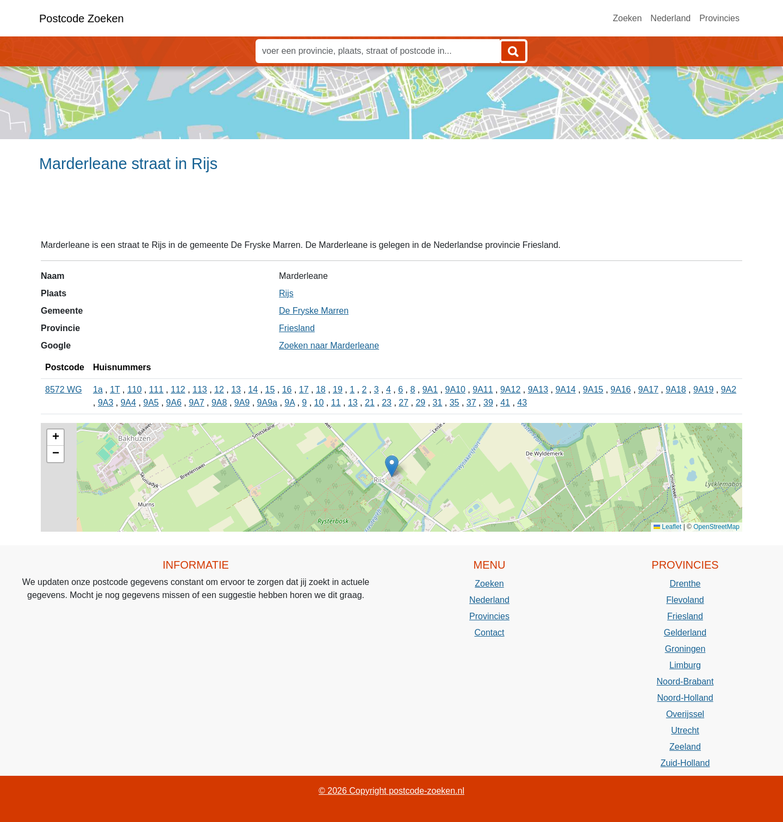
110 (134, 389)
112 (178, 389)
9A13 (538, 389)
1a (98, 389)
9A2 (728, 389)
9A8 (219, 402)
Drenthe (685, 583)
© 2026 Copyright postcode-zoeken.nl (391, 790)
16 (287, 389)
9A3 (105, 402)
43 (522, 402)
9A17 (648, 389)
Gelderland (685, 632)
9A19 (703, 389)
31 (438, 402)
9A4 (128, 402)
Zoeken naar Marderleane (329, 345)
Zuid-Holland (685, 763)
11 (336, 402)
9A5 (151, 402)
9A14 (565, 389)
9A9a (267, 402)
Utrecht (685, 730)
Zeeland (685, 746)
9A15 (593, 389)
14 (253, 389)
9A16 (621, 389)
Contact (489, 632)
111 (156, 389)
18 (321, 389)
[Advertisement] (391, 210)
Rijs (286, 293)
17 (304, 389)
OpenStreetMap (716, 527)
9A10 (455, 389)
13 (236, 389)
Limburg (685, 665)
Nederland (670, 18)
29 (420, 402)
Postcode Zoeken (81, 18)
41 (505, 402)
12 (219, 389)
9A (289, 402)
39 (488, 402)
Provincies (719, 18)
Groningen (685, 648)
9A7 (196, 402)
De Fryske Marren (314, 310)
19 (338, 389)
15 (270, 389)
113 (199, 389)
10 (319, 402)
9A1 (430, 389)
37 (471, 402)
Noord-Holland (685, 697)
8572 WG (63, 389)
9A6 (173, 402)
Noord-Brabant (685, 681)
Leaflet (667, 527)
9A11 (483, 389)
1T (115, 389)
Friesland (297, 328)
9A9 (242, 402)
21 (370, 402)
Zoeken (627, 18)
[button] (392, 466)
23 (386, 402)
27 (403, 402)
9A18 (676, 389)
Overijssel (685, 714)
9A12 (510, 389)
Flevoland (685, 600)
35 (454, 402)
